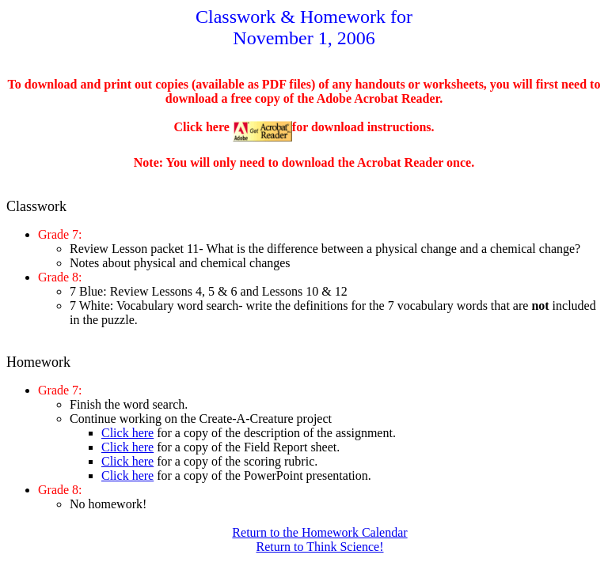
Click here (127, 433)
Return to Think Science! (320, 546)
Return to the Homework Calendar (319, 532)
